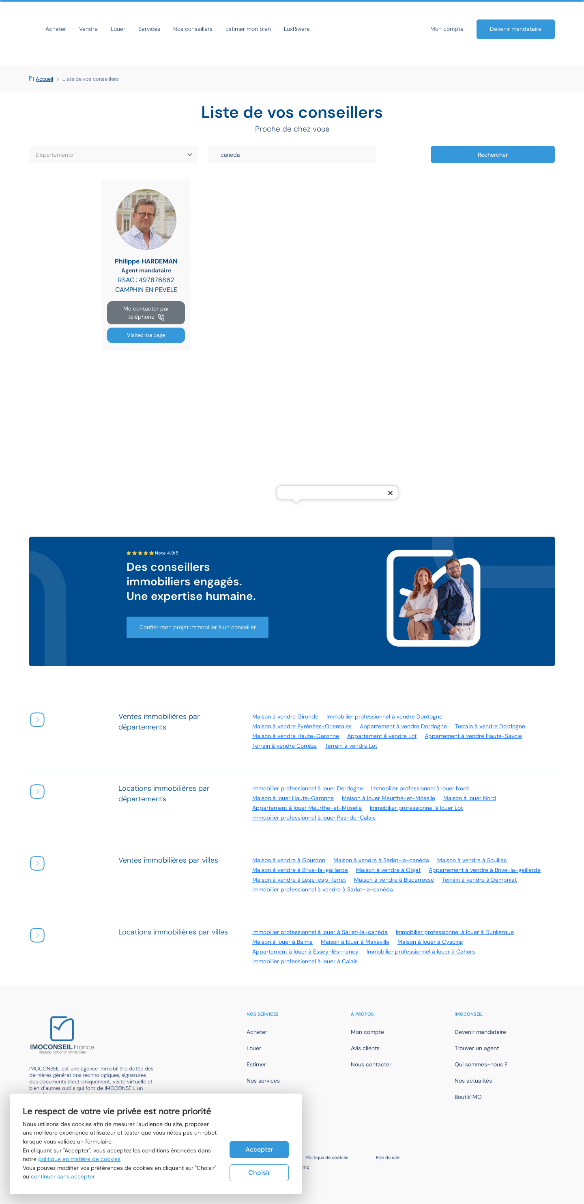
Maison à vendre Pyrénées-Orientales (302, 726)
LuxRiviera (369, 28)
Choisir (259, 1172)
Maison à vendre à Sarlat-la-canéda (381, 860)
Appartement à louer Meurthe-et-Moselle (307, 807)
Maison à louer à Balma (282, 941)
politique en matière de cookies (79, 1159)
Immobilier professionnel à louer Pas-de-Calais (314, 817)
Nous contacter (371, 1064)
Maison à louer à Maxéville (355, 941)
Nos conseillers (265, 28)
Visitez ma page (146, 335)
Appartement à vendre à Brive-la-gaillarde (485, 870)
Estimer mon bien (321, 28)
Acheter (128, 28)
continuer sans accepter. (63, 1176)
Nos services (263, 1080)
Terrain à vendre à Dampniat (479, 879)
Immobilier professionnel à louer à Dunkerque (455, 932)
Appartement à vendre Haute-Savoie (473, 736)
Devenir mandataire (515, 28)
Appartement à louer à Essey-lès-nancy (305, 951)
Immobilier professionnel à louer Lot (416, 807)
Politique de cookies (327, 1157)
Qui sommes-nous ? (481, 1064)
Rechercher (493, 154)
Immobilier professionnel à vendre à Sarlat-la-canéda (322, 889)
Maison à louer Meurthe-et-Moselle (388, 798)
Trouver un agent (477, 1048)
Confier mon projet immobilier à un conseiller (198, 627)
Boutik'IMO (468, 1096)
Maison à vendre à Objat (388, 870)
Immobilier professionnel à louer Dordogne (307, 788)
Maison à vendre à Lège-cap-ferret (299, 879)
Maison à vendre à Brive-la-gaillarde (300, 870)
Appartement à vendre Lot (382, 736)
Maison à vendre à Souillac (472, 860)
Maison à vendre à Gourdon (288, 860)
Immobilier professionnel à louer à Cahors (421, 951)
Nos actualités (473, 1080)
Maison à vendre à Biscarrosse (394, 879)
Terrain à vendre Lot (351, 745)
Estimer (256, 1064)
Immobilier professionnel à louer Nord (420, 788)
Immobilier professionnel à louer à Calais (305, 961)
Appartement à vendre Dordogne (403, 726)
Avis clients (365, 1048)
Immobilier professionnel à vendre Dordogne (384, 716)
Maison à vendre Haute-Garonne (295, 736)
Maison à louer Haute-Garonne (293, 798)
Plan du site (387, 1157)
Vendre (161, 28)
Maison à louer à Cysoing (430, 941)
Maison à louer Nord (469, 798)
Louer (190, 28)
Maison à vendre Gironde (285, 716)
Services (222, 28)
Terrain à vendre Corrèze (284, 745)
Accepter (259, 1149)
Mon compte (447, 28)
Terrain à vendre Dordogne (490, 726)
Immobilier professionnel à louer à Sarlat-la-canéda (320, 932)
